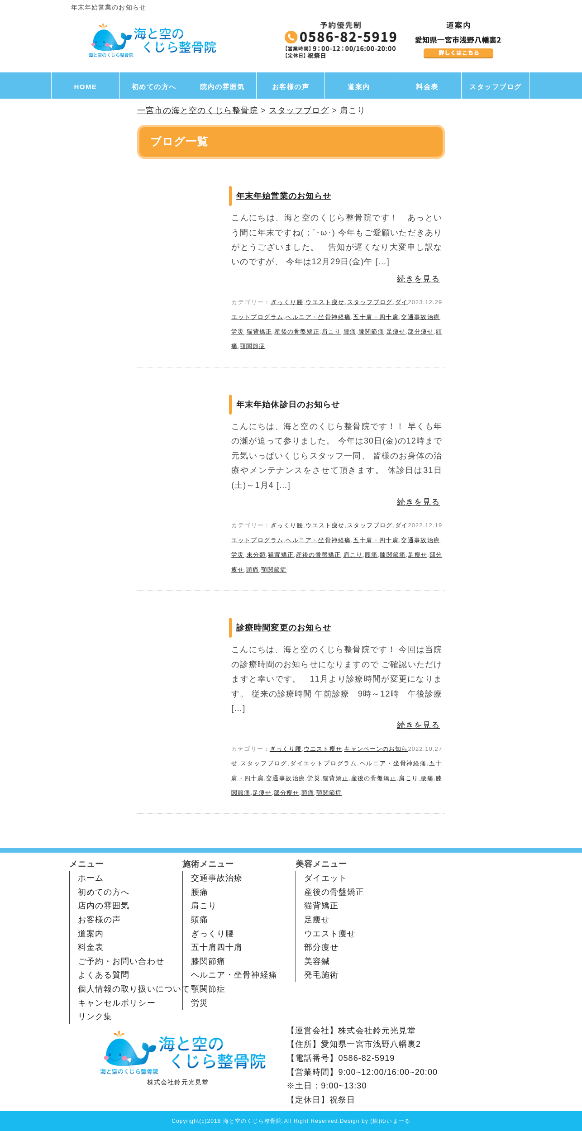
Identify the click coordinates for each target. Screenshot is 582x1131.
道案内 (359, 87)
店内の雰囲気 (103, 905)
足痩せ (396, 331)
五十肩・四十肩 (376, 317)
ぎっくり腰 (287, 302)
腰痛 (349, 331)
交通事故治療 (420, 317)
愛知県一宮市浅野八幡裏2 (371, 1044)
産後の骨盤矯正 (297, 331)
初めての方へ (154, 87)
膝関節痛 (371, 331)
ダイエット (325, 878)
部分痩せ (421, 331)
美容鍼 (317, 961)
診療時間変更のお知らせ (283, 627)
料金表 (427, 87)
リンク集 (95, 1016)
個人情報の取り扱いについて (134, 988)
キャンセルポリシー (117, 1002)
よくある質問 (103, 974)
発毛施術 (321, 974)
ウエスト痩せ (325, 302)
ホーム (91, 878)
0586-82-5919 (366, 1058)
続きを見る (418, 278)
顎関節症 (252, 346)
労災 (237, 331)
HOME (85, 87)
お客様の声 (291, 87)
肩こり (331, 331)
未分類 (256, 554)
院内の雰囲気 (222, 87)
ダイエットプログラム (323, 763)
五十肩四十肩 (217, 947)
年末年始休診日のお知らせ (288, 404)
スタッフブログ (495, 87)
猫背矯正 (259, 331)
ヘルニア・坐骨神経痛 (318, 317)
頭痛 (252, 569)
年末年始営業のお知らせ (283, 195)
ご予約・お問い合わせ (121, 961)
